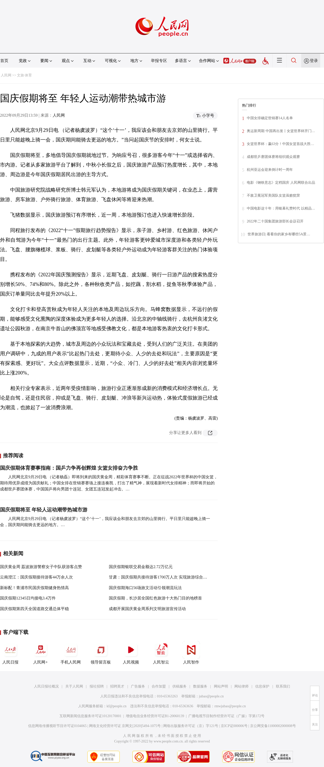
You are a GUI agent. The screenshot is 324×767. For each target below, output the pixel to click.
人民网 (6, 75)
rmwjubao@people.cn (230, 706)
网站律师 (241, 686)
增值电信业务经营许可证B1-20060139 (155, 716)
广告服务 (138, 686)
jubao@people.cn (211, 696)
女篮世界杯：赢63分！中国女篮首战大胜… (280, 144)
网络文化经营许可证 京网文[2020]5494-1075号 (125, 726)
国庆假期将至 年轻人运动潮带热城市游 (43, 509)
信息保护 (262, 686)
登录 (314, 60)
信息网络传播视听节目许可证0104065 (57, 726)
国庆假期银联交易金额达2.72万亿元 (141, 567)
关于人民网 (74, 686)
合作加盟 (159, 686)
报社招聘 (97, 686)
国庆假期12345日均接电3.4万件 (28, 598)
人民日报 (10, 652)
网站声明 (221, 686)
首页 (4, 60)
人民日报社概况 (46, 686)
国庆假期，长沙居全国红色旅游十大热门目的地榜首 (155, 598)
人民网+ (40, 652)
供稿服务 (179, 686)
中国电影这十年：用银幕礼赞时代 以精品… (281, 208)
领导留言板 (101, 652)
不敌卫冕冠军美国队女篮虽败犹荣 (273, 195)
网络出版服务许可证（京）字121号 (190, 726)
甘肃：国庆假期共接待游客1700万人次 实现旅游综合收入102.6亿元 (168, 577)
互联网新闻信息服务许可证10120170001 (90, 716)
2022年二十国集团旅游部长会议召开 (275, 221)
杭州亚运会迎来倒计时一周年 (270, 170)
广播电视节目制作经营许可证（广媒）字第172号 (226, 716)
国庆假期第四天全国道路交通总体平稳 (34, 609)
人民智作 (191, 652)
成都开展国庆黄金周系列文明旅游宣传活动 (147, 609)
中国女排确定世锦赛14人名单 (270, 118)
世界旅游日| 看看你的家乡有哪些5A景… (279, 234)
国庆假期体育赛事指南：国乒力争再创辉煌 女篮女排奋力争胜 (69, 468)
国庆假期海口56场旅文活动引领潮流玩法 (145, 588)
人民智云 (161, 652)
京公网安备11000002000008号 (273, 726)
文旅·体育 (24, 75)
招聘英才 (117, 686)
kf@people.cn (117, 706)
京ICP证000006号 (234, 726)
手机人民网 (70, 652)
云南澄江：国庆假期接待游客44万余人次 (36, 577)
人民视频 (131, 652)
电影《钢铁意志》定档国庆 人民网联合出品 (281, 182)
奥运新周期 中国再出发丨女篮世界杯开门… (281, 131)
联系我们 (283, 686)
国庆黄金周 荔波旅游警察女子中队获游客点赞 (41, 567)
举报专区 (159, 60)
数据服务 (200, 686)
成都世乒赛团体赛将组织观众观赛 (273, 157)
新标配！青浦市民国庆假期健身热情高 (34, 588)
